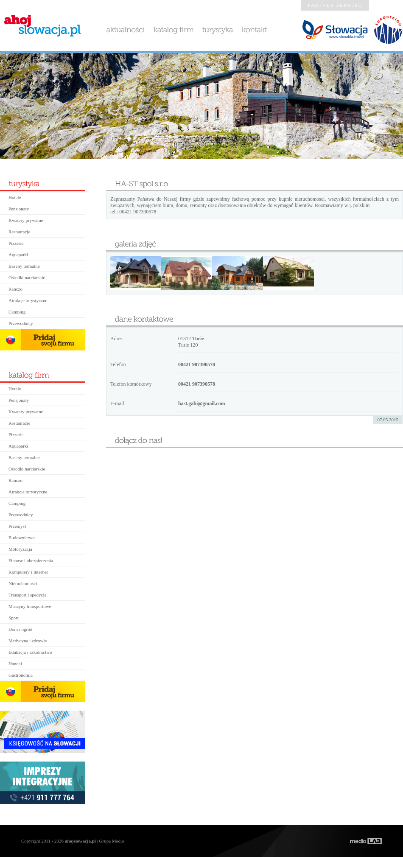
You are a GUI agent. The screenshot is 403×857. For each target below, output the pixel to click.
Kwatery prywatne (25, 220)
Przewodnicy (20, 323)
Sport (13, 617)
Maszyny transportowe (29, 606)
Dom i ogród (20, 629)
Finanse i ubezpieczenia (30, 560)
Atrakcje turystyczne (27, 300)
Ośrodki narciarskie (26, 277)
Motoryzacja (20, 549)
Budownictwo (21, 537)
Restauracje (19, 231)
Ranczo (15, 288)
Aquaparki (18, 254)
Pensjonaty (18, 208)
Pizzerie (15, 243)
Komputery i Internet (28, 571)
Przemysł (17, 526)
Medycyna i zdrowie (27, 640)
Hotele (14, 197)
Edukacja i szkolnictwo (30, 652)
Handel (15, 663)
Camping (16, 311)
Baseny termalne (24, 266)
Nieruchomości (22, 583)
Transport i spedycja (27, 594)
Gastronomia (20, 675)
